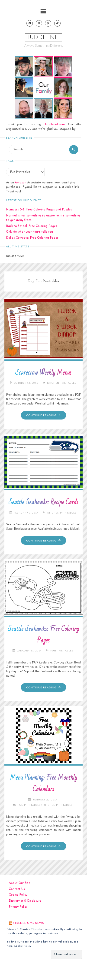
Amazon (20, 182)
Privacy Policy (18, 906)
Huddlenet (43, 37)
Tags (10, 160)
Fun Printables (61, 650)
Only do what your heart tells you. (30, 231)
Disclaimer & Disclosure (25, 900)
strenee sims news (28, 922)
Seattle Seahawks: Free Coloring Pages (43, 634)
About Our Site (19, 883)
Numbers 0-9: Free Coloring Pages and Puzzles (39, 209)
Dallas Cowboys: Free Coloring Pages (32, 237)
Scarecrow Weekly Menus (43, 373)
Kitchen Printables (61, 382)
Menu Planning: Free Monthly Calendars (43, 783)
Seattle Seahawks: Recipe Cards (43, 502)
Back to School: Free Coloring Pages (31, 226)
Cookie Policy (18, 894)
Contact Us (17, 889)
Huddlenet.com (54, 124)
